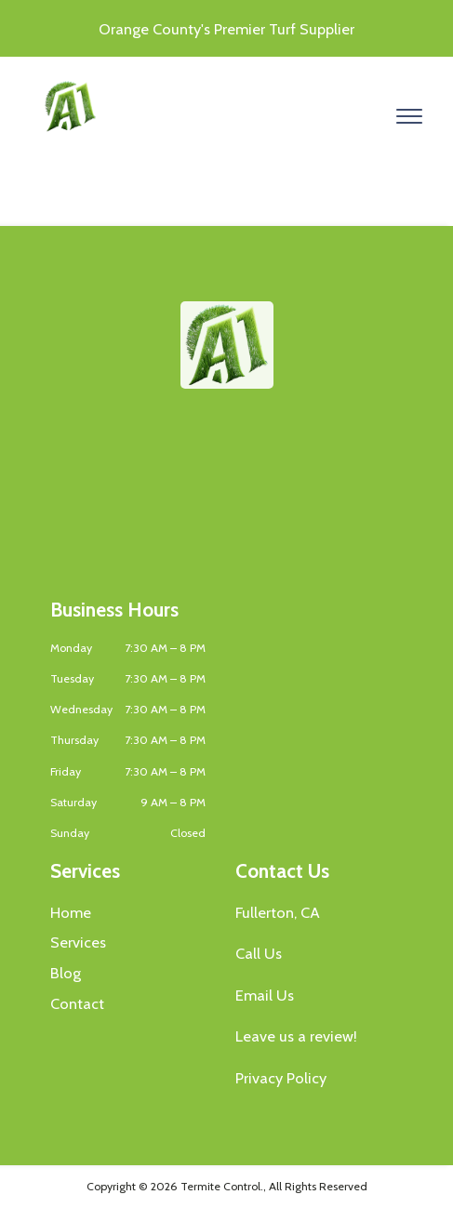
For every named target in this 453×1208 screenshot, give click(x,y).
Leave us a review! (296, 1036)
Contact (77, 1003)
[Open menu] (409, 116)
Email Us (264, 995)
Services (78, 942)
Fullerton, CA (277, 912)
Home (70, 912)
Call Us (258, 953)
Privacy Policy (280, 1078)
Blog (65, 972)
